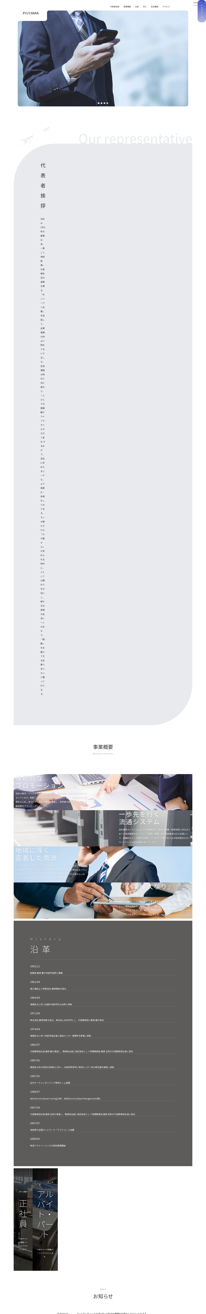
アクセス (166, 6)
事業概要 (127, 6)
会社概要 (154, 6)
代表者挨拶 (114, 6)
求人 (145, 6)
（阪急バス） (63, 1158)
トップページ (201, 52)
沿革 (137, 6)
